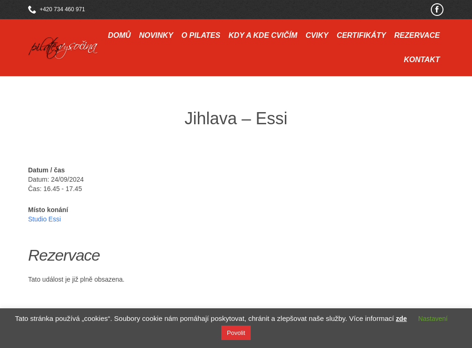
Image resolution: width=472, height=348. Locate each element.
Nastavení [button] (433, 318)
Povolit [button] (236, 332)
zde (401, 318)
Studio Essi (44, 219)
